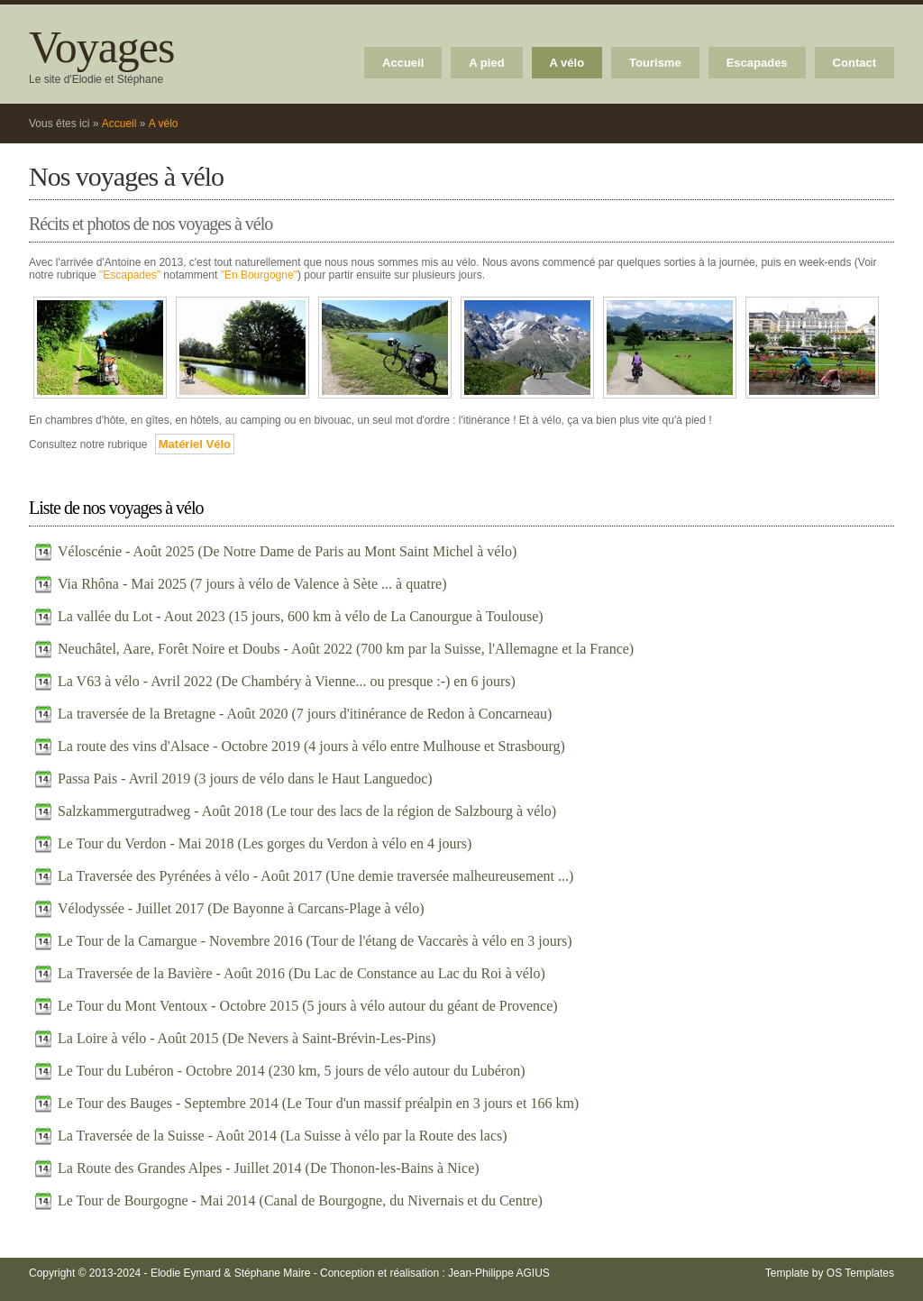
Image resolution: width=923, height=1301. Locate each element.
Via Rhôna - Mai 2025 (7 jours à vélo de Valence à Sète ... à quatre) (252, 583)
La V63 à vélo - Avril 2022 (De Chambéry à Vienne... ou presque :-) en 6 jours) (287, 681)
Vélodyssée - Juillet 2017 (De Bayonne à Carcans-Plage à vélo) (241, 908)
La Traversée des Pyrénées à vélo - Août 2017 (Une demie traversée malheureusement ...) (315, 876)
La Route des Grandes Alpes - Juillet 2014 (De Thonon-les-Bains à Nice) (269, 1168)
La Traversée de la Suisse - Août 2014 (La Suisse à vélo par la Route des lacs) (282, 1135)
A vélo (567, 62)
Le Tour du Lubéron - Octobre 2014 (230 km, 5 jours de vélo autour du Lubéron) (291, 1070)
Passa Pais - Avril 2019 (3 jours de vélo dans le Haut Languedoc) (245, 778)
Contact (854, 62)
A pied (486, 62)
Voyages (102, 47)
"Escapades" (129, 275)
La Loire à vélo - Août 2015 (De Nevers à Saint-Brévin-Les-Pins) (246, 1038)
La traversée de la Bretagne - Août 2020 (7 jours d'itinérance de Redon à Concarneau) (305, 713)
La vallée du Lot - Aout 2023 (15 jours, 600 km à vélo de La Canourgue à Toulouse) (301, 616)
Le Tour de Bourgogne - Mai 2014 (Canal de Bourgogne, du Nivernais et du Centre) (300, 1200)
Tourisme (655, 62)
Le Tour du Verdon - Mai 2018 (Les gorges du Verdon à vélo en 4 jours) (264, 843)
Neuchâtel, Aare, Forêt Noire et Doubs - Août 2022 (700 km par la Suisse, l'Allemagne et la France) (346, 648)
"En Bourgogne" (259, 275)
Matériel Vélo (195, 444)
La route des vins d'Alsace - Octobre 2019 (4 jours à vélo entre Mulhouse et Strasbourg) (311, 746)
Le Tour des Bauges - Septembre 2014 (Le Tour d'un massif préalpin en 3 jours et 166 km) (318, 1103)
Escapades (757, 62)
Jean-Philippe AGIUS (499, 1273)
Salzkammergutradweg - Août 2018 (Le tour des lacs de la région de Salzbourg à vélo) (307, 811)
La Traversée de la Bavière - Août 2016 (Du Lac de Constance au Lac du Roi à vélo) (301, 973)
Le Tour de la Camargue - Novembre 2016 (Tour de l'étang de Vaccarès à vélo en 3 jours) (315, 940)
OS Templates (860, 1273)
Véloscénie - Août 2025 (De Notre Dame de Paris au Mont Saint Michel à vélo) (287, 551)
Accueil (403, 62)
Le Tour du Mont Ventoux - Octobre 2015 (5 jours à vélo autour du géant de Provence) (308, 1005)
